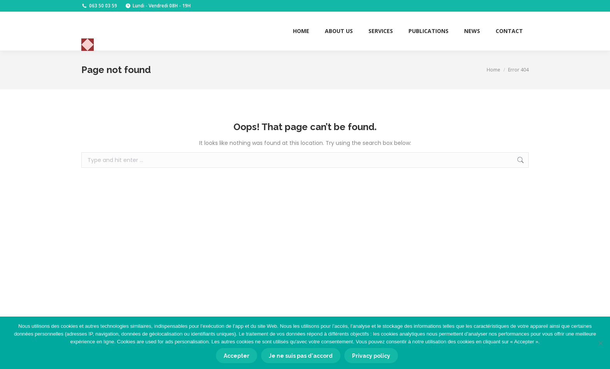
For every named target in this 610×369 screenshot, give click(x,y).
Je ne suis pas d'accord (301, 356)
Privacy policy (371, 356)
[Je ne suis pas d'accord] (600, 343)
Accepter (236, 356)
